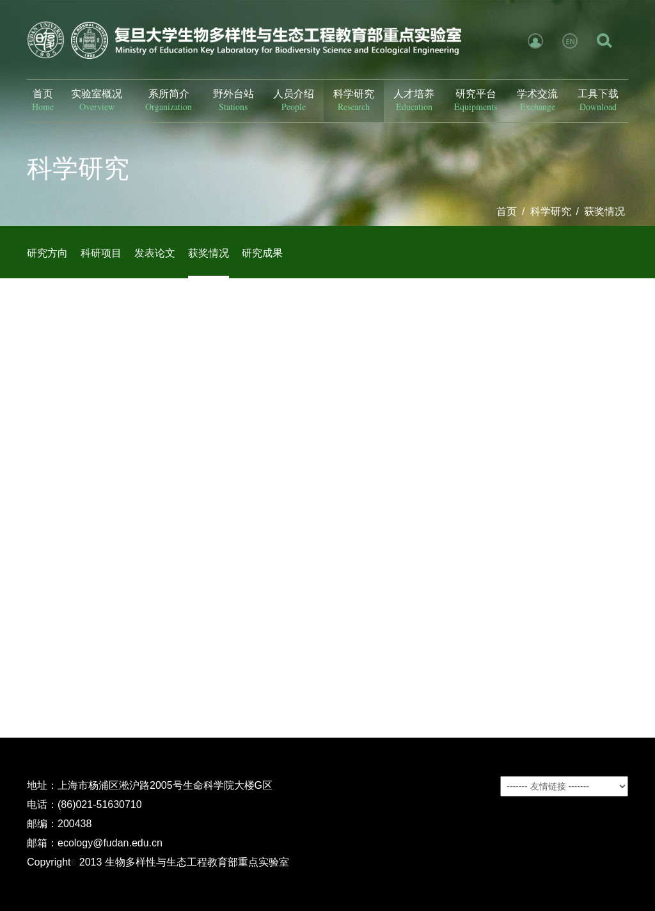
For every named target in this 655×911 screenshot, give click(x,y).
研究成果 (262, 253)
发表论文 (154, 253)
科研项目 (101, 253)
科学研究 (550, 211)
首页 (506, 211)
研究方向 (47, 253)
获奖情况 (604, 211)
